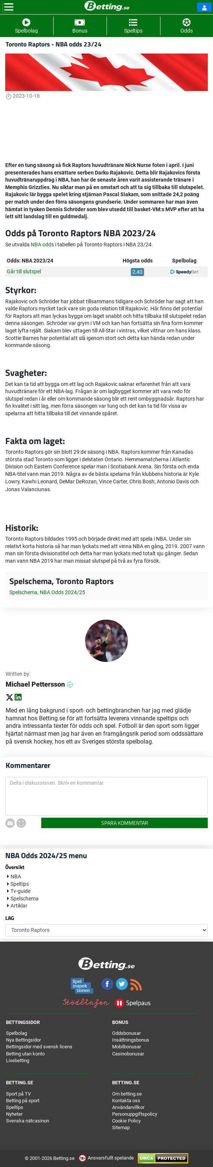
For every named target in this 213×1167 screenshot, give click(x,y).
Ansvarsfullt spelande (106, 1158)
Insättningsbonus (130, 1040)
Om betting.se (127, 1094)
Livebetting (17, 1060)
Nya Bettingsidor (23, 1040)
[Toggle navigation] (9, 7)
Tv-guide (20, 891)
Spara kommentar (124, 823)
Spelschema (24, 899)
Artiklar (18, 906)
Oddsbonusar (126, 1033)
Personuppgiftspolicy (134, 1114)
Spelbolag (16, 1033)
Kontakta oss (126, 1100)
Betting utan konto (25, 1054)
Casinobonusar (128, 1054)
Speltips (19, 884)
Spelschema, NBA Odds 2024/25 (47, 592)
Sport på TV (18, 1094)
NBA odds (42, 244)
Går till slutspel (24, 271)
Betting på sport (22, 1100)
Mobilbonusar (126, 1046)
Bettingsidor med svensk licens (39, 1046)
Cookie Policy (126, 1121)
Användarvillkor (128, 1107)
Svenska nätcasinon (27, 1121)
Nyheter (14, 1114)
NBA (15, 876)
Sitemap (121, 1127)
